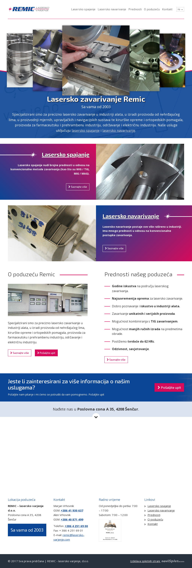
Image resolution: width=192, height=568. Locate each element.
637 (80, 510)
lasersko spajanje (86, 130)
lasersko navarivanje (118, 130)
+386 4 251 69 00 (76, 526)
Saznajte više (77, 186)
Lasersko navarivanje (131, 215)
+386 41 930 (69, 510)
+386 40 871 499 (72, 519)
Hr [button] (180, 9)
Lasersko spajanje (65, 154)
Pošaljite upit (46, 352)
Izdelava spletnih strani (157, 561)
